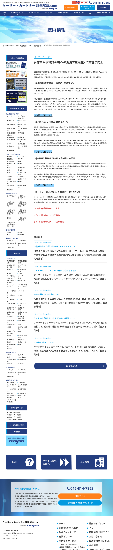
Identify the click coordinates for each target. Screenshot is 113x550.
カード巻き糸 (11, 275)
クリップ (20, 275)
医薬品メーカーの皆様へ (14, 414)
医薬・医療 (21, 233)
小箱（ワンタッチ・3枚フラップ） (11, 203)
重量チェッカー (11, 145)
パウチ (9, 353)
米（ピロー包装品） (22, 327)
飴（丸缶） (10, 347)
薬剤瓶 (9, 334)
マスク (20, 294)
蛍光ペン (21, 339)
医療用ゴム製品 (22, 185)
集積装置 (21, 136)
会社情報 (103, 7)
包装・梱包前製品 (11, 359)
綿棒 (19, 330)
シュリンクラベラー (11, 385)
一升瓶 (20, 298)
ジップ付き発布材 (22, 172)
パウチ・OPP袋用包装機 (11, 400)
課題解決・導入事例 (17, 13)
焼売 (19, 277)
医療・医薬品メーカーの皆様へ (77, 538)
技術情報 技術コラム (97, 527)
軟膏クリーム (22, 341)
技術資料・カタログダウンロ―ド (87, 7)
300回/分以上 (11, 246)
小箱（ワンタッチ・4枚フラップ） (22, 196)
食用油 (9, 272)
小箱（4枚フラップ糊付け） (22, 218)
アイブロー (21, 175)
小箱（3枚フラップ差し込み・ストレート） (11, 223)
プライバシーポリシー (97, 539)
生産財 (9, 231)
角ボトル (9, 356)
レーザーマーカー (22, 139)
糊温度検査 (10, 136)
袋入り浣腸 (10, 160)
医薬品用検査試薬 (22, 261)
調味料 (9, 341)
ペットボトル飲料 (11, 291)
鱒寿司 (20, 180)
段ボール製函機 (22, 124)
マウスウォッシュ (11, 295)
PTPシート (10, 268)
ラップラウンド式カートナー (22, 116)
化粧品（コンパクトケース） (11, 307)
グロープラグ (11, 277)
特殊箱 (9, 217)
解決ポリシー (48, 13)
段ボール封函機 (11, 128)
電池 (8, 171)
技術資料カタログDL (97, 533)
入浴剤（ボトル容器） (22, 303)
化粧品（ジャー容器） (22, 307)
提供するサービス (63, 13)
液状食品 (10, 175)
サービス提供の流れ (17, 424)
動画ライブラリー (79, 13)
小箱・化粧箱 (22, 358)
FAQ (90, 13)
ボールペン (21, 290)
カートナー (10, 115)
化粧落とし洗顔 (11, 163)
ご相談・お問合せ (71, 7)
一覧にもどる (70, 315)
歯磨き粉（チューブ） (11, 320)
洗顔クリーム (22, 319)
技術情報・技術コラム (104, 13)
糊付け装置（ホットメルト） (11, 133)
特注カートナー (11, 120)
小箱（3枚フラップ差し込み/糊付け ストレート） (11, 212)
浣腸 (19, 323)
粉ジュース (10, 155)
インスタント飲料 (11, 181)
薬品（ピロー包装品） (22, 335)
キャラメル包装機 (22, 146)
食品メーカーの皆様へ (14, 411)
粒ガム (20, 169)
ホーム (4, 13)
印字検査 (21, 132)
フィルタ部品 (22, 155)
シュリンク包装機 (22, 128)
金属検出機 (21, 143)
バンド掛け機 (11, 138)
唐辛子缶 (10, 315)
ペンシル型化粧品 (22, 269)
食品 (8, 233)
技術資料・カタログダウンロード (80, 501)
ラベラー (9, 143)
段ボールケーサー (22, 120)
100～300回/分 (22, 243)
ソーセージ (10, 184)
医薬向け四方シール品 (11, 265)
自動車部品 (21, 167)
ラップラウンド (11, 195)
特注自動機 (10, 149)
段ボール (10, 362)
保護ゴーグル (11, 302)
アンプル (20, 158)
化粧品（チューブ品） (11, 312)
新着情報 (17, 430)
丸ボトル (20, 353)
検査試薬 (10, 189)
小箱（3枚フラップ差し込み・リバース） (22, 211)
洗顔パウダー (11, 323)
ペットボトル (21, 356)
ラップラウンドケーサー (11, 395)
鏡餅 (19, 343)
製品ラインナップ (34, 13)
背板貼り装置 (22, 388)
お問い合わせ (80, 495)
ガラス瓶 (20, 362)
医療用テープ (22, 178)
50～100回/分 (11, 242)
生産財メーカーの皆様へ (14, 418)
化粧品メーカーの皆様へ (14, 416)
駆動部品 (10, 158)
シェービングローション (11, 280)
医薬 (8, 169)
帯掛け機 (10, 392)
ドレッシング (21, 279)
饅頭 (19, 160)
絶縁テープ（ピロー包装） (11, 331)
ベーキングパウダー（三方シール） (22, 285)
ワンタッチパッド (11, 299)
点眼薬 (9, 178)
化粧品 (20, 162)
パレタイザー (11, 123)
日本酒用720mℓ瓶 (21, 316)
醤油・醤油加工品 (11, 344)
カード (20, 272)
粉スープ (9, 167)
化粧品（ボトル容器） (22, 312)
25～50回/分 (22, 239)
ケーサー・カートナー (39, 55)
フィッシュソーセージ (11, 285)
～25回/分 (10, 239)
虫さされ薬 (10, 339)
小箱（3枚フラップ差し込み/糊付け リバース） (22, 204)
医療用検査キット (11, 261)
